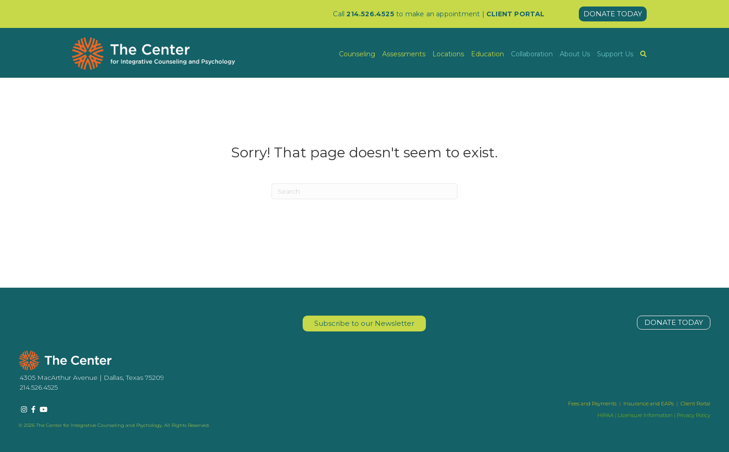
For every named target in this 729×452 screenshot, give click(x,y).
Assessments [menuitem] (403, 54)
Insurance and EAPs (648, 403)
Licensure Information (645, 415)
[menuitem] (643, 54)
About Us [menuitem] (575, 54)
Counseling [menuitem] (357, 54)
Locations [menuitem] (448, 54)
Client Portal (695, 403)
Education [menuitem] (487, 54)
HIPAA (605, 415)
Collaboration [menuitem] (532, 54)
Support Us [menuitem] (615, 54)
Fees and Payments (593, 403)
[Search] (364, 191)
